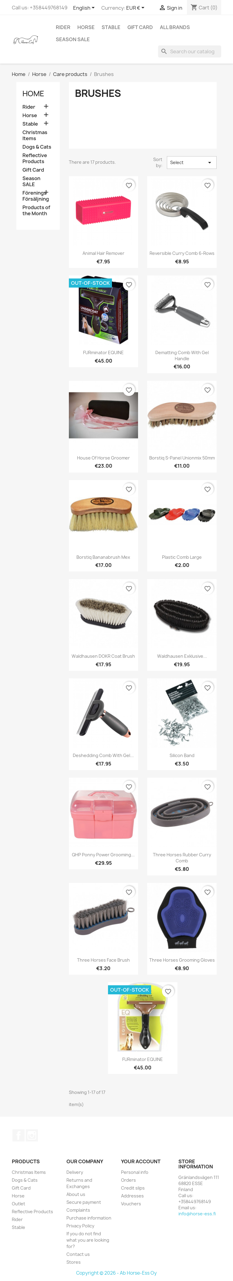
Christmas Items (34, 135)
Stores (73, 1262)
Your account (140, 1161)
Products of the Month (36, 210)
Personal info (134, 1172)
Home (33, 93)
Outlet (18, 1204)
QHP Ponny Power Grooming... (103, 855)
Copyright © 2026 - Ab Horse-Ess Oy (116, 1273)
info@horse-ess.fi (197, 1214)
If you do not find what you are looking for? (87, 1240)
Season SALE (73, 39)
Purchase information (88, 1218)
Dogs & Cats (36, 147)
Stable (111, 27)
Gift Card (140, 27)
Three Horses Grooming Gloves (182, 960)
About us (75, 1194)
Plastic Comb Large (182, 557)
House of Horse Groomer (103, 458)
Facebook (18, 1135)
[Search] (189, 51)
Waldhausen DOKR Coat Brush (103, 656)
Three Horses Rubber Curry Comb (182, 858)
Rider (63, 27)
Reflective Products (34, 158)
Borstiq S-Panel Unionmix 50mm (182, 458)
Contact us (78, 1254)
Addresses (132, 1196)
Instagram (32, 1135)
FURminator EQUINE (103, 352)
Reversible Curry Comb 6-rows (182, 253)
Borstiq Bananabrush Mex (103, 557)
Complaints (78, 1210)
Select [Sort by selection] (191, 162)
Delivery (74, 1172)
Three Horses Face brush (103, 960)
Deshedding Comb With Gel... (103, 755)
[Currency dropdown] (136, 8)
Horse (86, 27)
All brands (175, 27)
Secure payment (83, 1202)
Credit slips (133, 1188)
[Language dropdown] (85, 8)
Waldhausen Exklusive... (182, 656)
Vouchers (131, 1204)
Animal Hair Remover (103, 253)
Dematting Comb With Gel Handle (182, 355)
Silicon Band (182, 755)
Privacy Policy (80, 1226)
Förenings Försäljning (35, 196)
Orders (128, 1180)
